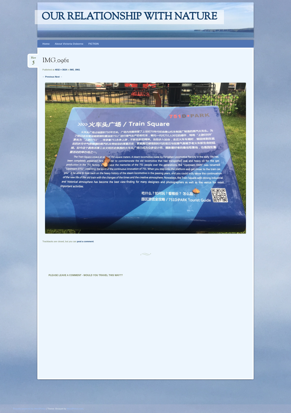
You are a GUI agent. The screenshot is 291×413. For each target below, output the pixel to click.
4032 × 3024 (61, 69)
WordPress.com (75, 408)
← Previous (48, 77)
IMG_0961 (75, 69)
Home (46, 43)
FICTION (93, 43)
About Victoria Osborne (69, 43)
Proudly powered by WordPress (29, 408)
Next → (58, 77)
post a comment (85, 241)
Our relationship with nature (129, 17)
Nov (33, 59)
